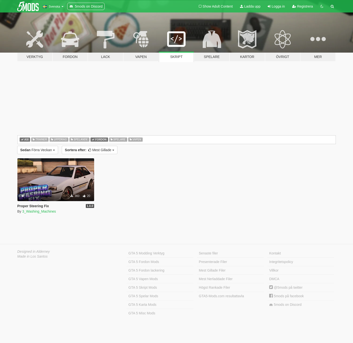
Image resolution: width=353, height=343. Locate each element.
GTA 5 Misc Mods (141, 313)
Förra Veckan (37, 150)
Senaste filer (208, 253)
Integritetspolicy (281, 262)
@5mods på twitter (286, 287)
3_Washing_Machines (39, 211)
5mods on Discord (285, 305)
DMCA (274, 279)
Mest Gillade (89, 150)
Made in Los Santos (32, 256)
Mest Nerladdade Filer (216, 279)
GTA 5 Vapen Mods (143, 279)
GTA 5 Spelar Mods (143, 296)
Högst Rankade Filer (214, 287)
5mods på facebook (286, 296)
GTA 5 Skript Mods (142, 287)
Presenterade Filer (213, 262)
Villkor (273, 270)
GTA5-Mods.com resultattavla (221, 296)
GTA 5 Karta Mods (142, 305)
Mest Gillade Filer (212, 270)
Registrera (302, 6)
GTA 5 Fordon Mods (143, 262)
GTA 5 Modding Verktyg (146, 253)
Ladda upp (250, 6)
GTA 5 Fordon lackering (146, 270)
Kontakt (275, 253)
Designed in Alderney (33, 251)
